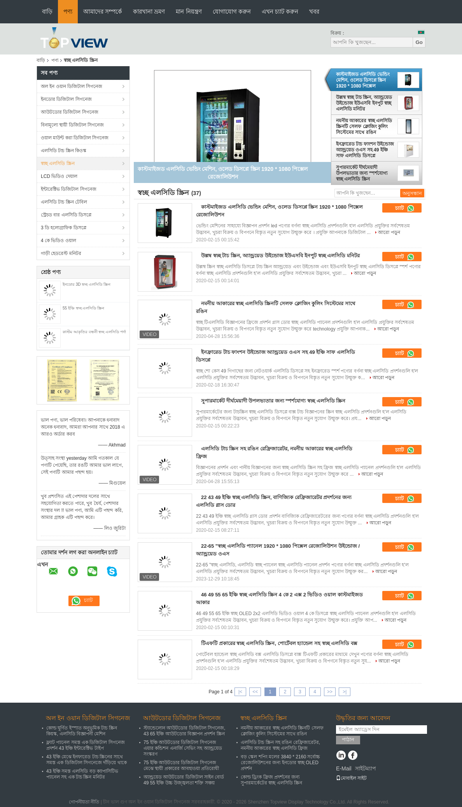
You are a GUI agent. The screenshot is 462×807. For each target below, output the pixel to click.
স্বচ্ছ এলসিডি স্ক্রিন (58, 163)
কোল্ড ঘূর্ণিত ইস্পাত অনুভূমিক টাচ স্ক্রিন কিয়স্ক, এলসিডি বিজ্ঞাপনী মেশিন (81, 731)
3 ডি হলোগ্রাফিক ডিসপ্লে (63, 227)
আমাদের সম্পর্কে (102, 11)
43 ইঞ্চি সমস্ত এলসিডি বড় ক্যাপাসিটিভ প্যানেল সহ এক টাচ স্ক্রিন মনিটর (82, 774)
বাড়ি (47, 11)
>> (329, 691)
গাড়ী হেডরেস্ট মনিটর (61, 253)
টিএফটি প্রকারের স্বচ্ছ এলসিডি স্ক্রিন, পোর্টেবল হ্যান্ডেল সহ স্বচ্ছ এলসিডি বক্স (279, 643)
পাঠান (348, 739)
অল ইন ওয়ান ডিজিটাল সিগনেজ (71, 86)
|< (240, 691)
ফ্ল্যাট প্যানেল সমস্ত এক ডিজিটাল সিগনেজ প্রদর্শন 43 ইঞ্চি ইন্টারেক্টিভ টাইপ (85, 745)
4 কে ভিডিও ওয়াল (58, 240)
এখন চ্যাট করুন (280, 11)
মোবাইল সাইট (351, 778)
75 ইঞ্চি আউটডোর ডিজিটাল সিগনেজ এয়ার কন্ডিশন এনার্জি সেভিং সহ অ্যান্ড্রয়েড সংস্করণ (183, 748)
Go (419, 42)
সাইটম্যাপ (365, 768)
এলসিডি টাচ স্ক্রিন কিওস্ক (63, 150)
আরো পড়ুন (389, 232)
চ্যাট (405, 208)
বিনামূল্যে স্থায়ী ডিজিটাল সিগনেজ (72, 125)
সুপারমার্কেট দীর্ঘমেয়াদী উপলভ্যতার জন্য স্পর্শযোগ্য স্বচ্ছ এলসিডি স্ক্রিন (361, 173)
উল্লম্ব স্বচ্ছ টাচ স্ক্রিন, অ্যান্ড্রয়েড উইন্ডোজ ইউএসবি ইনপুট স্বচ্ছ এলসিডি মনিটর (364, 103)
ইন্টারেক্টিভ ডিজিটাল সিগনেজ (68, 189)
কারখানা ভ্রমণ (149, 11)
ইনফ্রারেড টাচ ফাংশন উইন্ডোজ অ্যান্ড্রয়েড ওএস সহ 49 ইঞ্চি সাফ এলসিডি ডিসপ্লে (365, 149)
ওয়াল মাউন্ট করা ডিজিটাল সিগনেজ (74, 138)
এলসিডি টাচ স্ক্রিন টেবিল (64, 202)
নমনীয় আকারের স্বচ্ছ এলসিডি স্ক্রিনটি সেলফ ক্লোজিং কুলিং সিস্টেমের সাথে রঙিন (364, 126)
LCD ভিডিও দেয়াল (59, 176)
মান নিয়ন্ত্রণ (188, 11)
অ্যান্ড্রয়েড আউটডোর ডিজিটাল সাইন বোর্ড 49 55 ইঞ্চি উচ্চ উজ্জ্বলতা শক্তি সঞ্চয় (184, 780)
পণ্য (67, 11)
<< (255, 691)
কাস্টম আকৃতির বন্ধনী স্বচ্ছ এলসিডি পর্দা (94, 332)
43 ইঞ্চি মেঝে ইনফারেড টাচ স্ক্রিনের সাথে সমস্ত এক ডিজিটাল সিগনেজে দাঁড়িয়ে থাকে (86, 759)
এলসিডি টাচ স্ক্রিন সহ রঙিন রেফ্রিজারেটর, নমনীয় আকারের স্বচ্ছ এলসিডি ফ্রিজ (280, 745)
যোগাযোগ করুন (232, 11)
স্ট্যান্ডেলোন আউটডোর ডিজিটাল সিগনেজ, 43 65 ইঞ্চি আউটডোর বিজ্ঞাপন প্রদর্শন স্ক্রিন (184, 731)
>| (344, 691)
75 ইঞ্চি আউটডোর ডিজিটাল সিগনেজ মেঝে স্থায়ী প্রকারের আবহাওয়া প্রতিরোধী (181, 765)
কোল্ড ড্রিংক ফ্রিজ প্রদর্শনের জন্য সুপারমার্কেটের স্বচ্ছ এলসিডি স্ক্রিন (271, 780)
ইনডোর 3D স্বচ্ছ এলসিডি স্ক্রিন (86, 284)
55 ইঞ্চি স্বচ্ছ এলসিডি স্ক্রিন (83, 308)
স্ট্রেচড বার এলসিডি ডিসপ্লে (66, 215)
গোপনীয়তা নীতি (84, 802)
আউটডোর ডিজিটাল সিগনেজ (69, 112)
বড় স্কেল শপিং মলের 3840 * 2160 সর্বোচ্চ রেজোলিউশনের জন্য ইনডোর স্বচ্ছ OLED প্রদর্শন (280, 762)
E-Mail (344, 768)
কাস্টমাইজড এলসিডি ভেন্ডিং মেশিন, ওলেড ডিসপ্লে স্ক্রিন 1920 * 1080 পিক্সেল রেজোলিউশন (363, 80)
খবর (314, 11)
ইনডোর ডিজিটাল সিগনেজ (66, 99)
